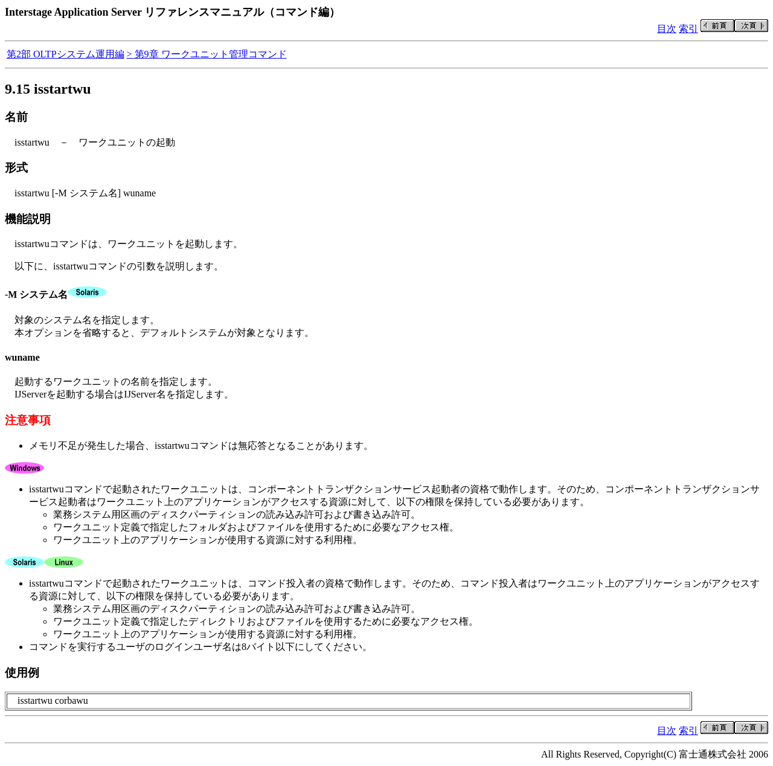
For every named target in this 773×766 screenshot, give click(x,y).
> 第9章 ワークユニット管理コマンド (207, 54)
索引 (688, 29)
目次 (666, 29)
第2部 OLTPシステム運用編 (65, 54)
